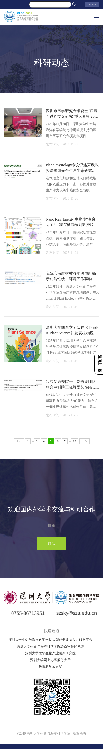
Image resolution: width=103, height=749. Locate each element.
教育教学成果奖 (50, 666)
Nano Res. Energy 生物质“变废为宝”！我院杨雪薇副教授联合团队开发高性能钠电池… (71, 224)
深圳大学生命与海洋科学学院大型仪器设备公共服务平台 (50, 640)
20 (74, 441)
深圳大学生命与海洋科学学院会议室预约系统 (50, 646)
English (92, 4)
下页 (84, 441)
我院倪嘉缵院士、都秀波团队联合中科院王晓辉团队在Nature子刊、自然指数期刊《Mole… (72, 387)
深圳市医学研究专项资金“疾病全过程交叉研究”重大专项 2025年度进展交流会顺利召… (72, 116)
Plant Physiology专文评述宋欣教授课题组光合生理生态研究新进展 (72, 170)
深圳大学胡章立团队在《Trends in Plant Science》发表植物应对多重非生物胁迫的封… (72, 332)
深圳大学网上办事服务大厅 (50, 660)
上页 (19, 441)
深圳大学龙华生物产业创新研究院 (50, 653)
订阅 (51, 544)
